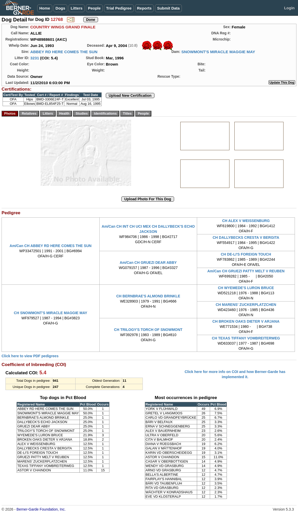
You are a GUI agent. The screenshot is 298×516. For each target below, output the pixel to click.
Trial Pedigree (118, 8)
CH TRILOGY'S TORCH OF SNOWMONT (148, 330)
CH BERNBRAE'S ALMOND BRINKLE (148, 296)
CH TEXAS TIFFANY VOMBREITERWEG (246, 338)
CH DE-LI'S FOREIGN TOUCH (246, 254)
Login (289, 8)
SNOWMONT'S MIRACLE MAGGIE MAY (218, 52)
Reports (144, 8)
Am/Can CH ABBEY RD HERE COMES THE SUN (51, 246)
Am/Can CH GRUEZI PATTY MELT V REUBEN (245, 271)
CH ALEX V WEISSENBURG (246, 221)
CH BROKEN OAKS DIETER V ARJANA (245, 321)
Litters (77, 8)
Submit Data (168, 8)
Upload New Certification (130, 95)
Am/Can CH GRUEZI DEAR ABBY (148, 262)
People (94, 8)
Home (44, 8)
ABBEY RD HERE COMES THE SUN (64, 52)
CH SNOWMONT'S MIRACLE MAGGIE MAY (50, 313)
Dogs (60, 8)
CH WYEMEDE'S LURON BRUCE (246, 288)
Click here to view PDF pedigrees (30, 356)
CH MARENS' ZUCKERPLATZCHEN (246, 305)
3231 (34, 58)
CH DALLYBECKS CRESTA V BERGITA (246, 237)
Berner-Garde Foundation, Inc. (41, 509)
